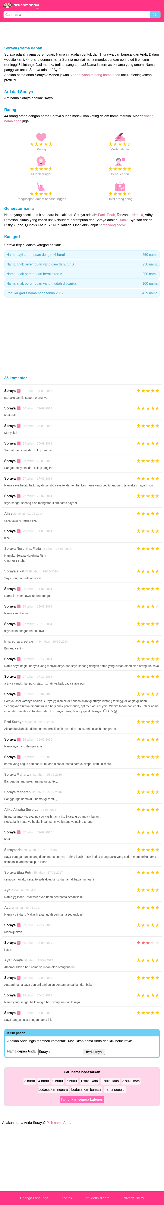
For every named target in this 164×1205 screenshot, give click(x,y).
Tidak (111, 215)
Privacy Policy (133, 1198)
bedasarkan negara (53, 1089)
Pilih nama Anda (59, 1123)
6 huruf (71, 1081)
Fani (101, 215)
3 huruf (29, 1081)
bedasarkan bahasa (86, 1089)
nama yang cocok (112, 225)
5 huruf (57, 1081)
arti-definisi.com (97, 1198)
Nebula (137, 215)
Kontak (67, 1198)
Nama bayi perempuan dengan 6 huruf (82, 254)
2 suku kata (110, 1081)
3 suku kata (131, 1081)
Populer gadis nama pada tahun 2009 (82, 293)
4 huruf (43, 1081)
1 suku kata (89, 1081)
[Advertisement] (82, 33)
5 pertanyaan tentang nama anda (95, 75)
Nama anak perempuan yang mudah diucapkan (82, 283)
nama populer (115, 1089)
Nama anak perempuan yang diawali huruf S (82, 264)
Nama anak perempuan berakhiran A (82, 274)
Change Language (34, 1198)
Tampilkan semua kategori (82, 1099)
